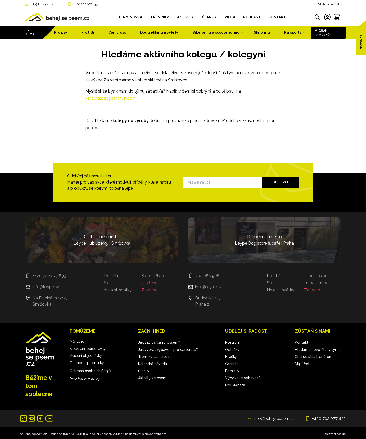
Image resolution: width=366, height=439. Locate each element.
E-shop (29, 32)
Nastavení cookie (334, 434)
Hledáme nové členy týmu (318, 349)
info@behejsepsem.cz (45, 4)
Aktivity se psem (152, 378)
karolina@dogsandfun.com (110, 98)
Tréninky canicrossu (155, 357)
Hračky (231, 357)
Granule (232, 364)
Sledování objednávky (88, 348)
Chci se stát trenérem (313, 357)
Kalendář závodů (152, 364)
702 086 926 (207, 275)
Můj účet (77, 341)
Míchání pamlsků (330, 4)
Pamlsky (232, 371)
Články (143, 371)
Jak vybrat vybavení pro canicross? (168, 349)
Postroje (232, 342)
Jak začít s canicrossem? (159, 342)
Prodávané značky (85, 379)
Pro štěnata (235, 385)
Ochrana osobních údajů (90, 371)
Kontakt (301, 342)
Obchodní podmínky (87, 363)
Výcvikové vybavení (242, 378)
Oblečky (232, 349)
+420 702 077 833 (85, 4)
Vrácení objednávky (86, 356)
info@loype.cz (46, 286)
